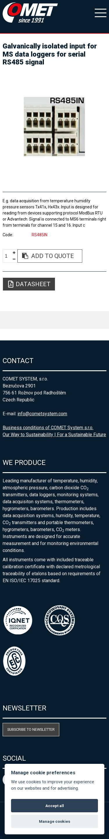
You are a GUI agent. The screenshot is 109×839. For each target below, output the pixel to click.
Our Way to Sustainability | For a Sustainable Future (54, 434)
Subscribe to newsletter (31, 729)
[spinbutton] (8, 256)
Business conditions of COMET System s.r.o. (48, 427)
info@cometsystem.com (42, 413)
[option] (54, 126)
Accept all (54, 805)
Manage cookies (54, 821)
